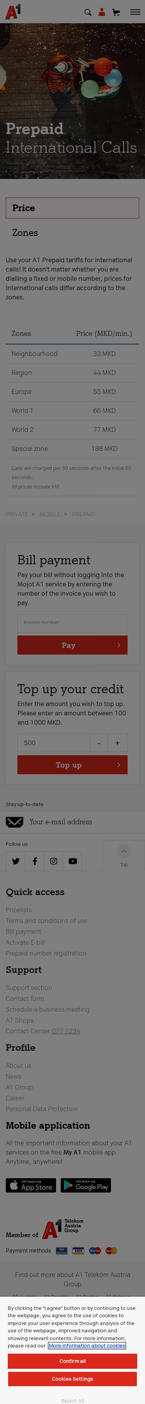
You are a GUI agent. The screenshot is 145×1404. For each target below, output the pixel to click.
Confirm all (72, 1361)
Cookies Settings (72, 1379)
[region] (72, 1350)
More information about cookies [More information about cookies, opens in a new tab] (87, 1346)
